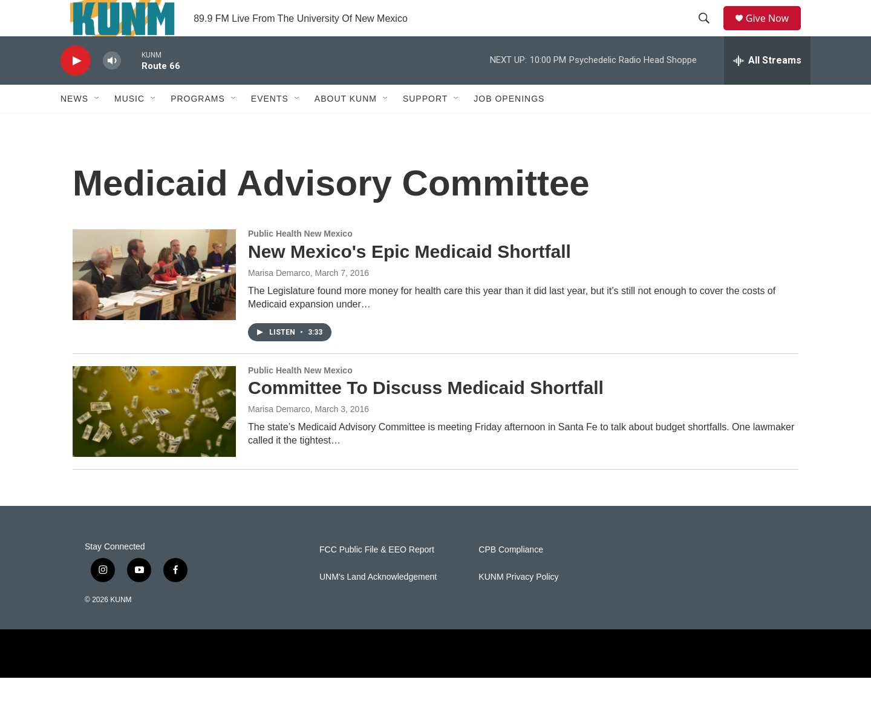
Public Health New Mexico (300, 261)
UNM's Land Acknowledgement (378, 604)
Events (270, 126)
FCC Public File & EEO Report (376, 577)
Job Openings (509, 126)
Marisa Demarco (279, 300)
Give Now (774, 31)
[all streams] (767, 88)
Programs (198, 126)
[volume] (112, 88)
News (74, 126)
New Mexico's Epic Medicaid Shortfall (409, 279)
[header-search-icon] (708, 32)
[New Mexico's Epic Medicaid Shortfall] (154, 302)
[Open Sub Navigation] (97, 126)
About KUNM (346, 126)
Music (129, 126)
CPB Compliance (510, 577)
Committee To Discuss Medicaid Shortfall (426, 415)
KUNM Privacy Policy (518, 604)
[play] (75, 88)
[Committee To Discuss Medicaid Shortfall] (154, 438)
